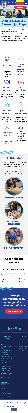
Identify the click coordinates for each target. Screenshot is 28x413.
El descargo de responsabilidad (7, 388)
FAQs (2, 360)
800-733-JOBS (22, 347)
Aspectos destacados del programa (6, 346)
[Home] (4, 4)
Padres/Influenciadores (7, 358)
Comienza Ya (20, 3)
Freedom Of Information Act (6, 386)
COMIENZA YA (20, 7)
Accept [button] (14, 410)
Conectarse (20, 1)
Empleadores (5, 356)
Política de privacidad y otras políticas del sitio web (11, 384)
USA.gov (3, 392)
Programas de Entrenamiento (5, 351)
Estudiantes (5, 354)
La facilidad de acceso (5, 387)
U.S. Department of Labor (6, 393)
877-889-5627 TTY (21, 351)
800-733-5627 (22, 349)
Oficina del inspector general (6, 396)
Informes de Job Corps (5, 383)
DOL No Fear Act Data (5, 394)
